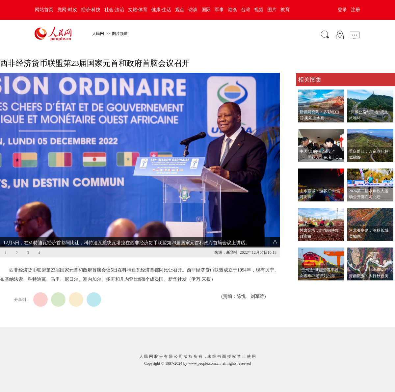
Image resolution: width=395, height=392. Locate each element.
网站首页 (44, 9)
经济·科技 (91, 9)
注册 (355, 9)
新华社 (232, 252)
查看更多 (305, 287)
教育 (285, 9)
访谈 (193, 9)
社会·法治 (114, 9)
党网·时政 (67, 9)
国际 (206, 9)
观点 (179, 9)
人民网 (98, 33)
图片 (271, 9)
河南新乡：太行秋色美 (368, 276)
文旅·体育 (138, 9)
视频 (258, 9)
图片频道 (120, 33)
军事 (219, 9)
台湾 (245, 9)
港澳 (232, 9)
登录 (342, 9)
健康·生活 (161, 9)
